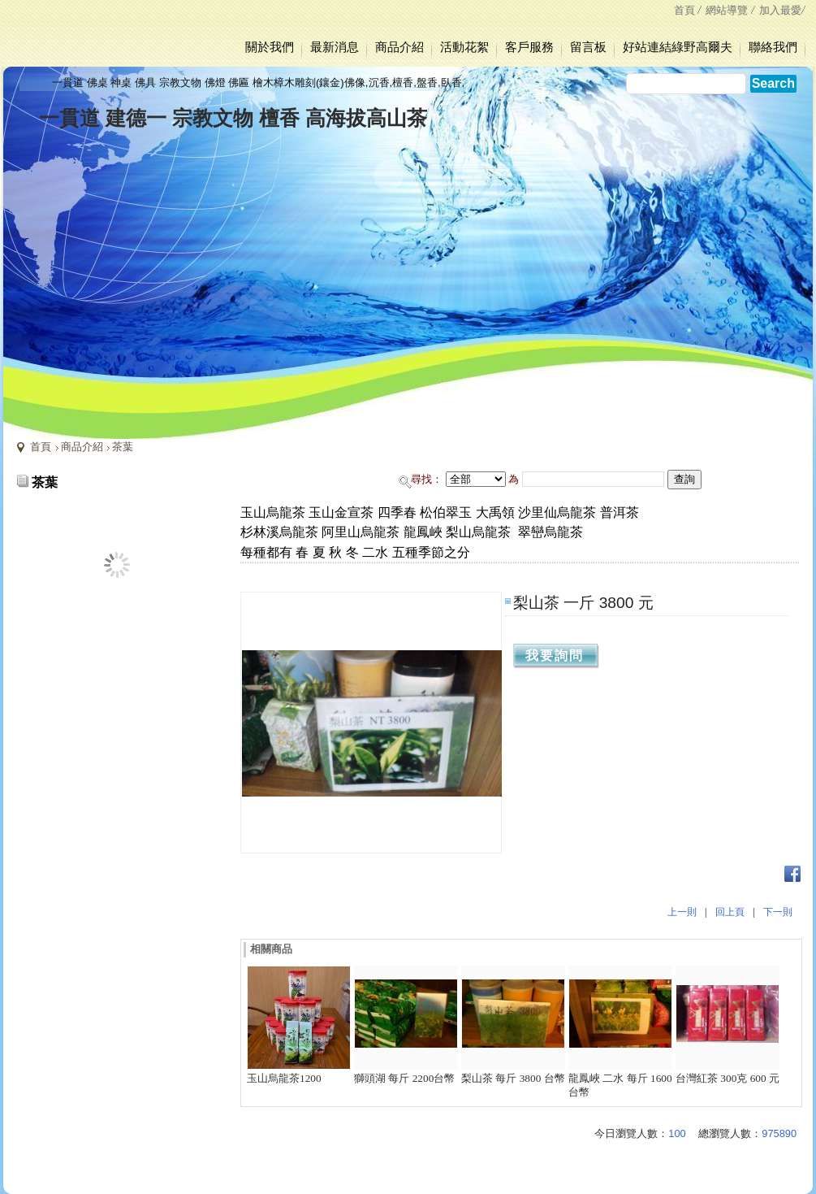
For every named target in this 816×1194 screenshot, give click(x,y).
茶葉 (122, 447)
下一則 (777, 912)
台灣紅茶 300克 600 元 (727, 1078)
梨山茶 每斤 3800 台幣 (513, 1078)
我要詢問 (554, 655)
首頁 (40, 447)
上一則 (682, 912)
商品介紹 (82, 447)
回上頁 (730, 912)
